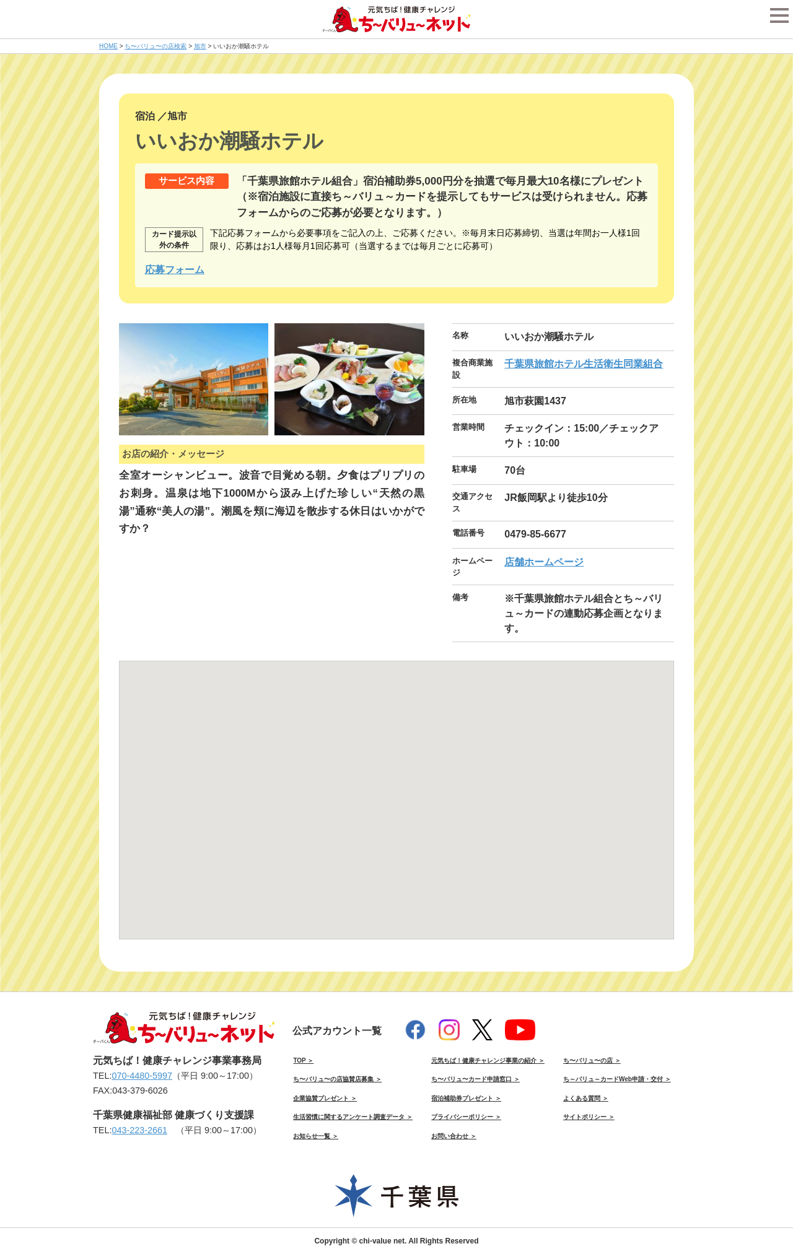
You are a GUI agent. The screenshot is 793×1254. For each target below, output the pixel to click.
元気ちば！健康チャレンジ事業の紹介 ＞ (488, 1060)
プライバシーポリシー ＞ (466, 1116)
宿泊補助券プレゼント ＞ (466, 1098)
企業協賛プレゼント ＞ (325, 1098)
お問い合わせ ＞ (453, 1136)
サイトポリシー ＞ (589, 1116)
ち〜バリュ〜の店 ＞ (592, 1060)
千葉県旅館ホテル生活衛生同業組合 (583, 364)
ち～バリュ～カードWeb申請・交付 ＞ (617, 1079)
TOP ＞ (303, 1060)
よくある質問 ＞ (585, 1098)
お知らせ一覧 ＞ (315, 1136)
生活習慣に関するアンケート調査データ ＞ (353, 1116)
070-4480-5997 (142, 1076)
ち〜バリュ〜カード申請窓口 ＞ (475, 1079)
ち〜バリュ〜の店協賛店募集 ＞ (337, 1079)
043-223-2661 (139, 1130)
